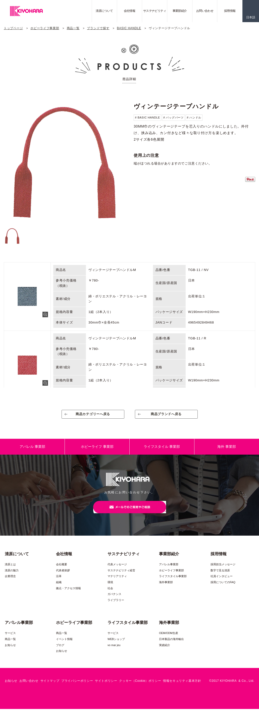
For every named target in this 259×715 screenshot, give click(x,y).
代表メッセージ (117, 570)
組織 (59, 588)
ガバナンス (114, 600)
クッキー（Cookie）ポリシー (140, 687)
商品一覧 (73, 28)
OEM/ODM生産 (168, 639)
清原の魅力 (12, 576)
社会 (110, 594)
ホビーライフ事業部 (44, 28)
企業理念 (10, 582)
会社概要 (61, 570)
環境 (110, 588)
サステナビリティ (154, 11)
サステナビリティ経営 (121, 576)
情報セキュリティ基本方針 (182, 687)
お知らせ (10, 650)
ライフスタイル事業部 (173, 582)
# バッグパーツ (173, 117)
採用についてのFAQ (223, 588)
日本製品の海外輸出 (171, 645)
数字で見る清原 (220, 576)
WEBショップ (116, 645)
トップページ (13, 28)
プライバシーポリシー (77, 687)
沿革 (59, 582)
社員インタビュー (222, 582)
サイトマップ (50, 687)
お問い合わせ (204, 11)
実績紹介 (164, 650)
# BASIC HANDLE (147, 117)
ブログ (60, 650)
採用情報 (230, 11)
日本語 (250, 17)
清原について (104, 11)
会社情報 (129, 11)
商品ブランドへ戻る (166, 416)
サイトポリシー (106, 687)
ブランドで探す (98, 28)
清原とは (10, 570)
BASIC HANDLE (129, 28)
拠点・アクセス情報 (68, 594)
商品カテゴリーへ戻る (93, 416)
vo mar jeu (114, 650)
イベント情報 (64, 645)
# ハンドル (194, 117)
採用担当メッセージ (223, 570)
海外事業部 (166, 588)
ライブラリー (116, 606)
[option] (64, 161)
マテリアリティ (117, 582)
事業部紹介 (180, 11)
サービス (10, 639)
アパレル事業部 (168, 570)
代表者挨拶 (63, 576)
